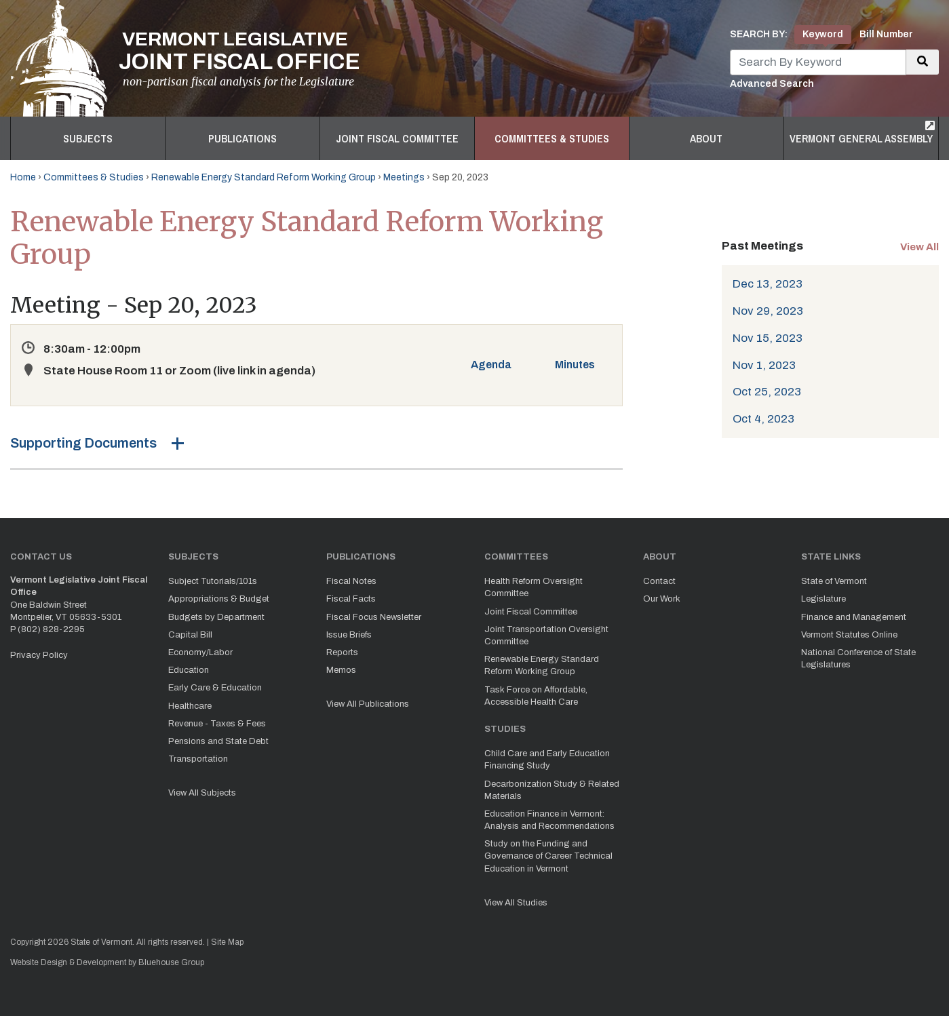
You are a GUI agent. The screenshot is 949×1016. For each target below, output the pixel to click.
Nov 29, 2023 (768, 311)
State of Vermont (834, 581)
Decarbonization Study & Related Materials (551, 790)
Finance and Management (853, 617)
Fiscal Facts (351, 599)
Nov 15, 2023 (767, 338)
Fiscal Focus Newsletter (373, 617)
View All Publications (367, 704)
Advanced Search (772, 84)
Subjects (88, 138)
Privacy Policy (39, 655)
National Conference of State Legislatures (858, 658)
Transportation (198, 759)
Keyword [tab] (822, 34)
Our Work (661, 599)
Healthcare (190, 706)
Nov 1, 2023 (764, 365)
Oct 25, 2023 (767, 391)
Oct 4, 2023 (763, 418)
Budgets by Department (216, 617)
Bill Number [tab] (886, 34)
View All (919, 246)
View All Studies (515, 902)
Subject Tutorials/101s (212, 581)
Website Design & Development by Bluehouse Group (107, 962)
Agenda (491, 364)
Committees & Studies (552, 138)
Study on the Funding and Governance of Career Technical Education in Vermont (548, 856)
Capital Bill (190, 635)
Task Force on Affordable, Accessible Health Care (535, 696)
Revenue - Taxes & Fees (217, 723)
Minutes (575, 364)
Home (23, 177)
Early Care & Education (215, 687)
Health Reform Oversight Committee (533, 587)
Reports (342, 652)
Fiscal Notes (351, 581)
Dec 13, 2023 (767, 283)
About (706, 138)
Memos (341, 670)
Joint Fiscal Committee (397, 138)
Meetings (404, 177)
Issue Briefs (349, 635)
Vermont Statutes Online (849, 635)
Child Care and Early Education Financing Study (547, 759)
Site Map (227, 942)
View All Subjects (202, 793)
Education (188, 670)
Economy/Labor (200, 652)
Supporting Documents (83, 442)
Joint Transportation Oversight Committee (546, 635)
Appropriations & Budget (218, 599)
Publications (242, 138)
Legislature (823, 599)
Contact (659, 581)
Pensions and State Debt (218, 741)
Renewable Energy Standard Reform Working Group (263, 177)
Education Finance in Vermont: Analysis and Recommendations (549, 820)
